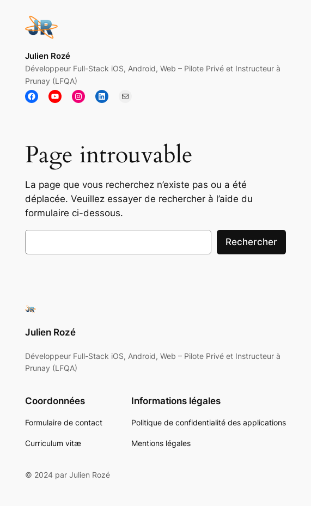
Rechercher (251, 241)
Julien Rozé (47, 56)
